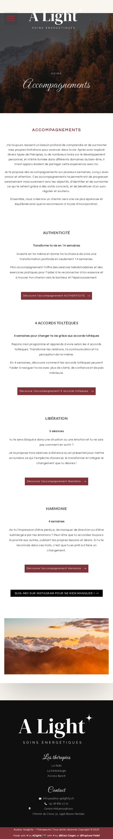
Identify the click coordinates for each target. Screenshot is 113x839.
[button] (11, 18)
